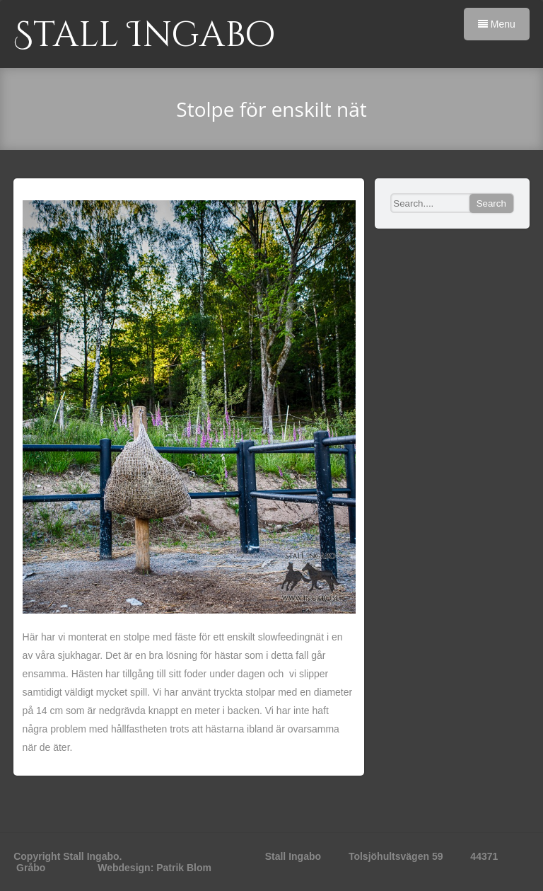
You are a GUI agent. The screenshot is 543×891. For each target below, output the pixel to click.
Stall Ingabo (144, 35)
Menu (496, 24)
